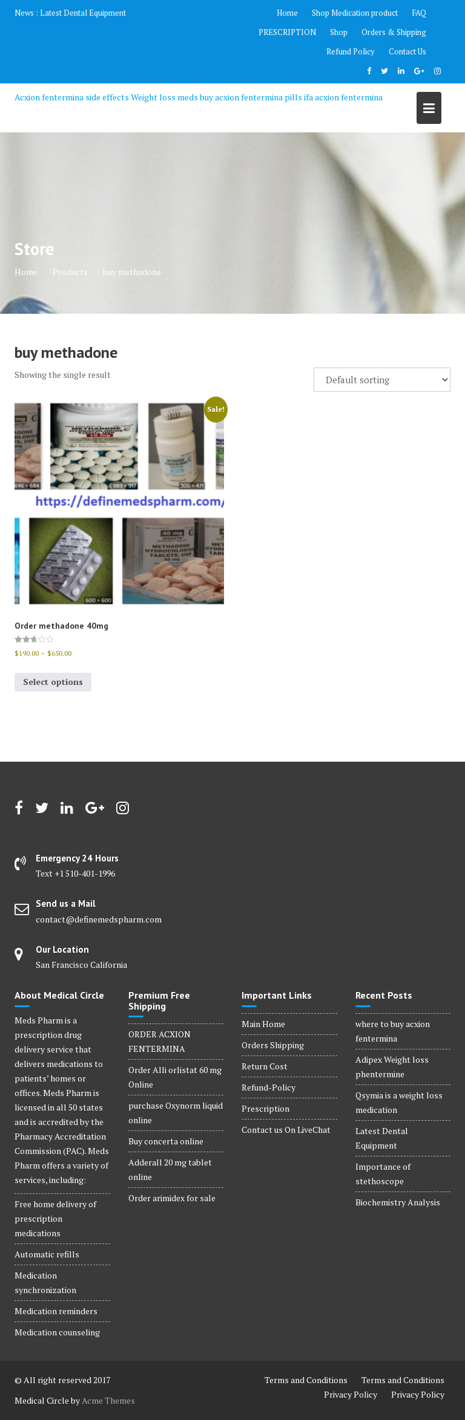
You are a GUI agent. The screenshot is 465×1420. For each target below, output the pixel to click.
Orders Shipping (273, 1045)
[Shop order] (382, 380)
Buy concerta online (165, 1141)
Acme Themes (108, 1400)
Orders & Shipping (393, 32)
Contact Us (407, 51)
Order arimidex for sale (172, 1198)
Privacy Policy (350, 1394)
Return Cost (265, 1066)
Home (287, 12)
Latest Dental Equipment (83, 12)
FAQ (419, 12)
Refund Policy (350, 51)
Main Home (263, 1023)
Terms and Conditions (306, 1380)
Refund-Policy (268, 1087)
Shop (339, 32)
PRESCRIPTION (287, 32)
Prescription (265, 1108)
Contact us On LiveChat (286, 1129)
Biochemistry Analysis (397, 1202)
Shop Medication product (355, 12)
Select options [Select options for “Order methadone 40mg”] (53, 681)
